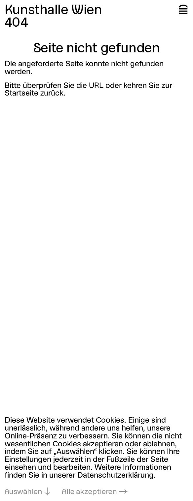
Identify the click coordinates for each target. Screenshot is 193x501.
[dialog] (96, 457)
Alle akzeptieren (89, 492)
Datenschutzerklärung (115, 475)
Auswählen (23, 492)
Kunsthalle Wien (53, 11)
